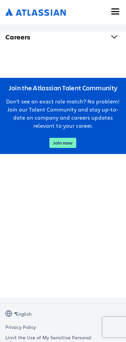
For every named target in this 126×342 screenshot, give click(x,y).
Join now (63, 142)
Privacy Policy (20, 327)
